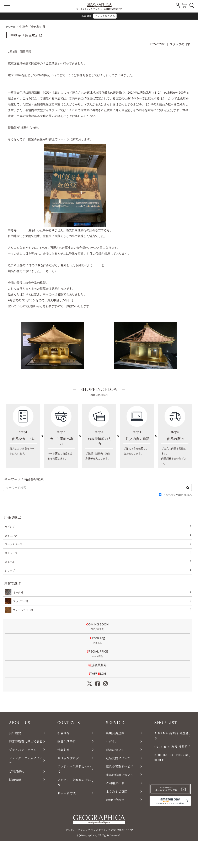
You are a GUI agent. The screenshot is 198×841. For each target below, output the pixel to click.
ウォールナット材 (22, 610)
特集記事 (63, 750)
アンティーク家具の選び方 (74, 782)
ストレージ (11, 553)
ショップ (10, 570)
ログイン (112, 741)
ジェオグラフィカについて (26, 760)
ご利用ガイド (115, 783)
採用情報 (15, 780)
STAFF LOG (97, 673)
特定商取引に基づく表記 (26, 741)
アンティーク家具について (74, 768)
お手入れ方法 (66, 793)
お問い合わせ (115, 800)
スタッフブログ (68, 758)
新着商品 (63, 733)
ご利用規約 (16, 771)
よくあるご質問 (117, 791)
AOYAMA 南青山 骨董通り (171, 735)
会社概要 (15, 733)
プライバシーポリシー (24, 750)
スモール (10, 562)
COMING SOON (97, 627)
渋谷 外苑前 (171, 746)
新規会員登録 (97, 665)
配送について (115, 750)
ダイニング (11, 535)
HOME (10, 27)
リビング (10, 526)
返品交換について (118, 758)
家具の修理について (120, 775)
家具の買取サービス (120, 766)
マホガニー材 (19, 601)
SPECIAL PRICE (97, 654)
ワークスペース (13, 544)
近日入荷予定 (66, 741)
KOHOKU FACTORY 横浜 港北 (171, 757)
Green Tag (97, 640)
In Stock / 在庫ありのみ (177, 495)
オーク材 (17, 592)
